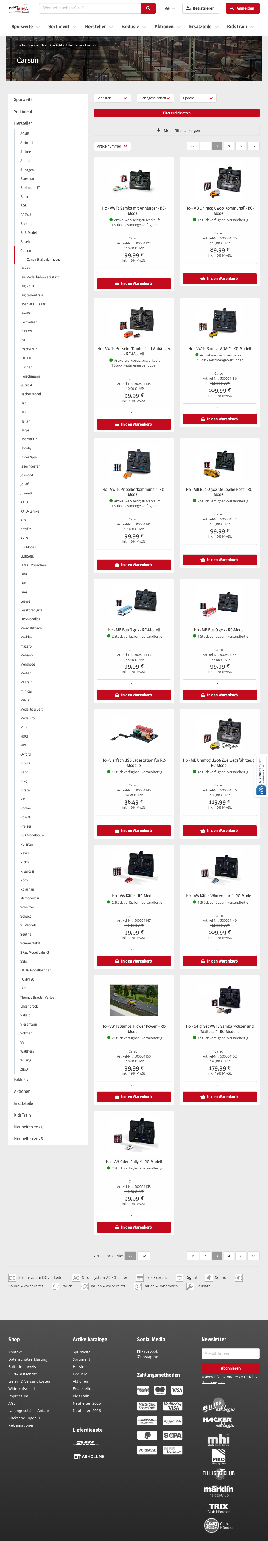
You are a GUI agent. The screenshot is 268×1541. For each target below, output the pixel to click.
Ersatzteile (82, 1388)
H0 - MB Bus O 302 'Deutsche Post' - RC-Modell (220, 492)
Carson (90, 45)
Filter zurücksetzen (177, 113)
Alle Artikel (57, 45)
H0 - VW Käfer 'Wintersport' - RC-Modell (219, 895)
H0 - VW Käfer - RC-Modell (134, 895)
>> (253, 146)
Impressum (18, 1395)
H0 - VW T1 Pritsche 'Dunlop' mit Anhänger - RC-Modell (133, 351)
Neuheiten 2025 (87, 1403)
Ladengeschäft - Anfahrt (29, 1410)
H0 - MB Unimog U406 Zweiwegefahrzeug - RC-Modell (219, 763)
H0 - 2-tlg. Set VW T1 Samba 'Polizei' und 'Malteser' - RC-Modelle (220, 1029)
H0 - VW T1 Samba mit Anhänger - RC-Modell (134, 211)
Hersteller (75, 45)
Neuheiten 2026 (87, 1410)
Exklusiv (80, 1373)
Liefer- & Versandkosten (29, 1381)
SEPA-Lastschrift (22, 1373)
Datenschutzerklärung (27, 1359)
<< (192, 146)
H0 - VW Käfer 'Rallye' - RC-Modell (134, 1161)
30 (144, 1255)
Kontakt (15, 1351)
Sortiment (81, 1359)
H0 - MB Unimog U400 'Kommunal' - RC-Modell (220, 211)
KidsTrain (81, 1395)
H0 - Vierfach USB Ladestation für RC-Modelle (134, 763)
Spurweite (82, 1351)
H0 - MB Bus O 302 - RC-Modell (134, 629)
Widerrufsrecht (21, 1388)
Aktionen (80, 1381)
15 (130, 1255)
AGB (12, 1403)
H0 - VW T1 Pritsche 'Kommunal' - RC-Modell (133, 492)
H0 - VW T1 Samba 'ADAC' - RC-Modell (219, 348)
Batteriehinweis (22, 1366)
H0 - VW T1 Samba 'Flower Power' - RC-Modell (134, 1029)
